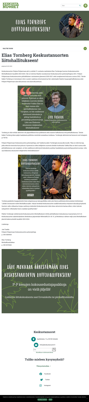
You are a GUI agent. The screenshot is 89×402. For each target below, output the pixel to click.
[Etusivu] (11, 5)
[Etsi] (71, 5)
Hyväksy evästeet (42, 399)
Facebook (47, 374)
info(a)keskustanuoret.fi (47, 345)
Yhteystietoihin (42, 366)
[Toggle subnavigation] (85, 48)
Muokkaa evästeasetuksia (44, 352)
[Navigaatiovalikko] (85, 6)
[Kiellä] (87, 398)
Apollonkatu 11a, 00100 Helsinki (47, 339)
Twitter (47, 379)
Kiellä (50, 399)
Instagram (47, 385)
